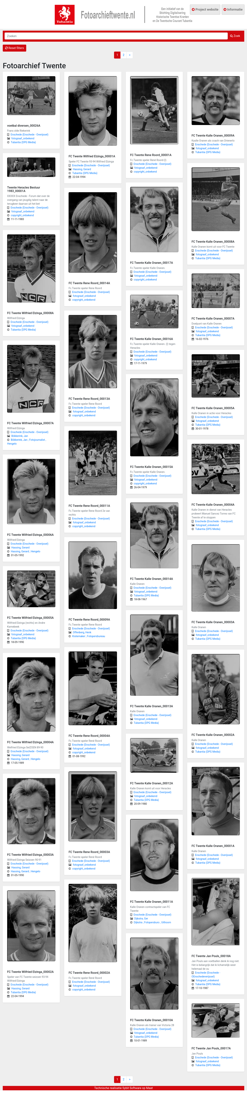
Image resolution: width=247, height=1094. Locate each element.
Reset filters (14, 48)
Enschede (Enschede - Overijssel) (29, 134)
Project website (205, 9)
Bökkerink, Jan (19, 435)
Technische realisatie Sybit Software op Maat (123, 1088)
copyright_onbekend (22, 215)
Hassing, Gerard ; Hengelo (25, 551)
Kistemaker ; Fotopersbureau (88, 636)
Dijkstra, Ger (141, 918)
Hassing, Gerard (20, 547)
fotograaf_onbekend (22, 138)
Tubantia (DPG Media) (23, 142)
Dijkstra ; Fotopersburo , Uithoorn (152, 922)
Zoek (235, 36)
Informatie (233, 9)
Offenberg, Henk (82, 632)
